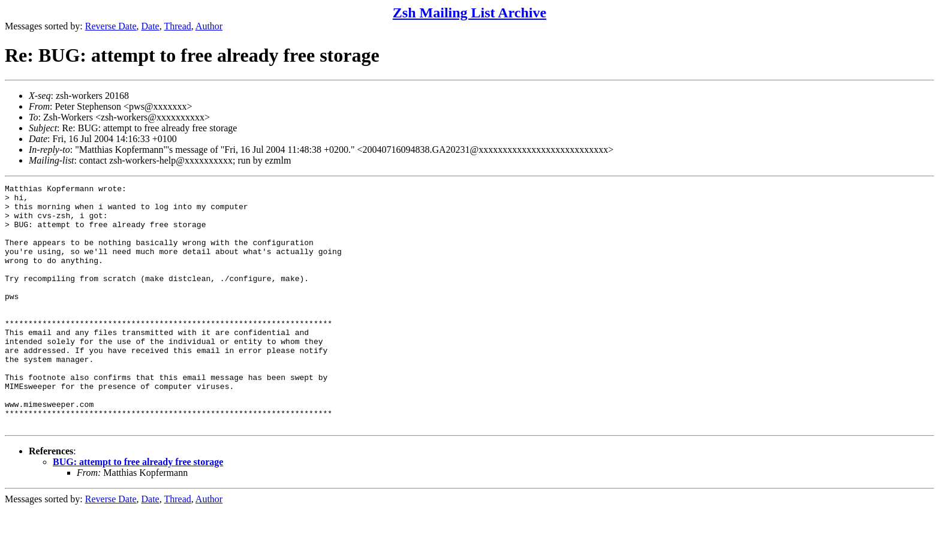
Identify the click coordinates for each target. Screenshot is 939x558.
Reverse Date (111, 26)
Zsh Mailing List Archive (469, 12)
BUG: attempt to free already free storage (138, 510)
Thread (177, 26)
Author (208, 26)
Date (150, 26)
